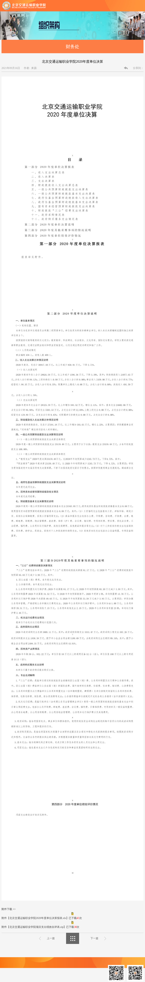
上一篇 (51, 938)
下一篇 (94, 938)
